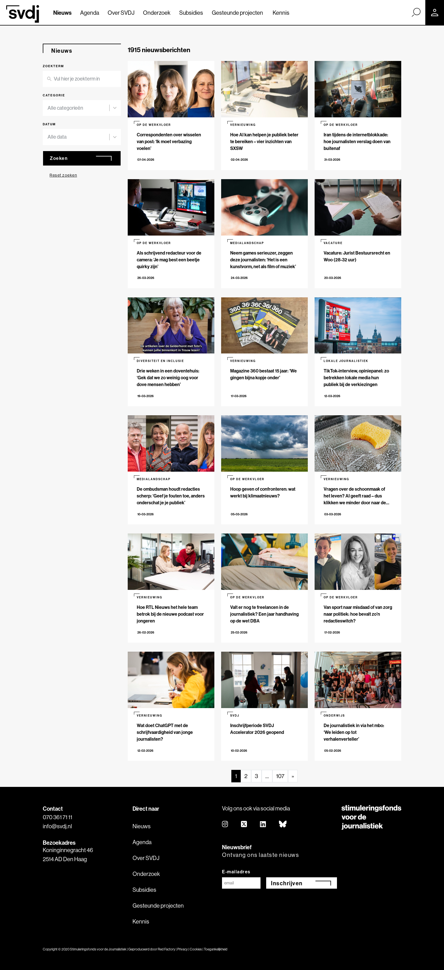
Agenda (89, 12)
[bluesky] (283, 824)
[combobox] (78, 108)
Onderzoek (156, 12)
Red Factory (166, 949)
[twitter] (244, 824)
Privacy (182, 949)
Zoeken (59, 158)
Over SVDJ (121, 12)
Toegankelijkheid (215, 949)
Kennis (281, 12)
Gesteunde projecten (237, 12)
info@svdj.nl (57, 826)
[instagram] (225, 824)
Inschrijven (287, 883)
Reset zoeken (63, 175)
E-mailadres (236, 871)
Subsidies (191, 12)
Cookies (196, 949)
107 (280, 776)
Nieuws (62, 12)
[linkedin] (263, 824)
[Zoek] (415, 12)
